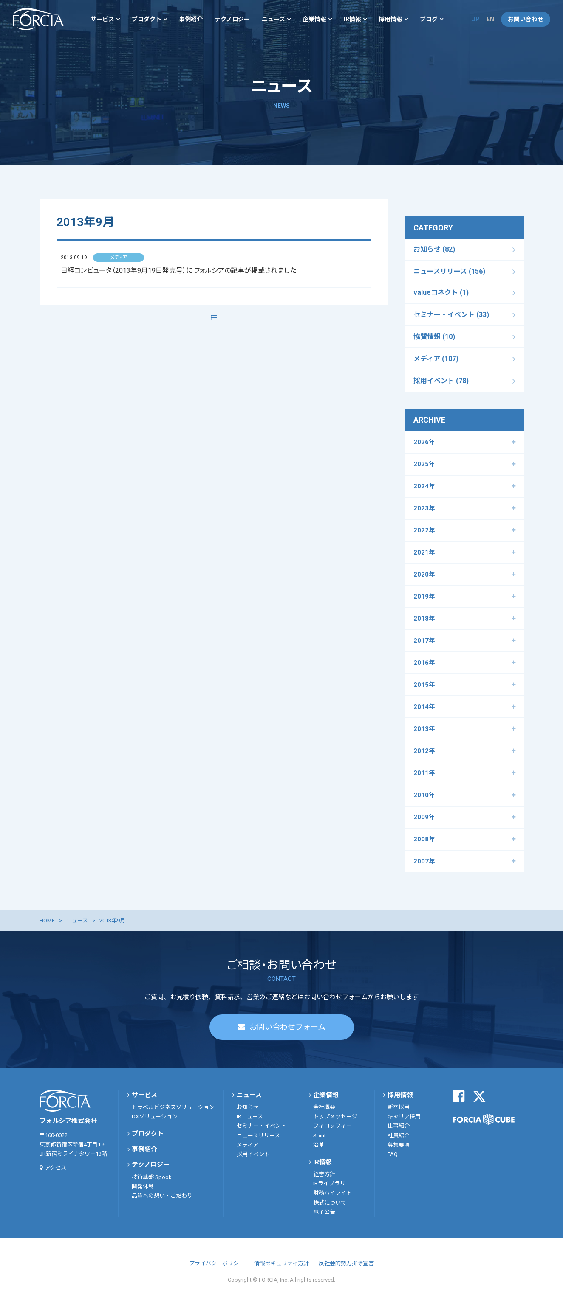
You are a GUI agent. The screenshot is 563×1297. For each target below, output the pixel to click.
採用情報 (390, 19)
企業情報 (314, 19)
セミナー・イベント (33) (451, 315)
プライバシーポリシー (216, 1263)
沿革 (318, 1145)
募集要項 (399, 1145)
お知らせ (248, 1107)
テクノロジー (232, 19)
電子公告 (324, 1212)
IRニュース (250, 1116)
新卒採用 (399, 1107)
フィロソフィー (332, 1126)
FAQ (393, 1154)
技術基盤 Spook (152, 1177)
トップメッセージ (335, 1116)
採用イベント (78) (441, 381)
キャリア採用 (404, 1116)
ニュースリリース (258, 1135)
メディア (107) (435, 359)
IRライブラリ (329, 1183)
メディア (247, 1145)
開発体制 (143, 1186)
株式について (329, 1202)
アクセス (55, 1168)
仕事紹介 (399, 1126)
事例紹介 (191, 19)
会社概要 (324, 1107)
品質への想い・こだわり (162, 1196)
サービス (102, 19)
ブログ (429, 19)
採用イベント (253, 1154)
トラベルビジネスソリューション (173, 1107)
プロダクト (146, 19)
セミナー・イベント (261, 1126)
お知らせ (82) (434, 249)
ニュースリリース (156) (449, 271)
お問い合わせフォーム (287, 1026)
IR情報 (352, 19)
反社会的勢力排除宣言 (346, 1263)
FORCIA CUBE (484, 1119)
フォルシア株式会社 (38, 19)
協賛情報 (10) (434, 337)
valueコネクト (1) (441, 293)
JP (476, 19)
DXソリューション (155, 1116)
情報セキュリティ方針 (281, 1263)
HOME (47, 920)
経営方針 (324, 1174)
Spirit (319, 1135)
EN (490, 19)
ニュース (273, 19)
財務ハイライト (332, 1193)
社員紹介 (399, 1135)
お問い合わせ (525, 19)
